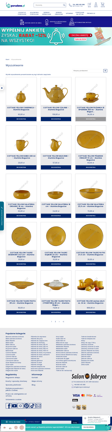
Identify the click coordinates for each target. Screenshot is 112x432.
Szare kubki (60, 369)
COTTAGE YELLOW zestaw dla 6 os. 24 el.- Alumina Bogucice (90, 302)
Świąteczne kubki (87, 361)
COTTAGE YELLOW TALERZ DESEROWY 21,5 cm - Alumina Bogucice (21, 255)
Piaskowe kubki (61, 357)
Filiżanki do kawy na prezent (41, 353)
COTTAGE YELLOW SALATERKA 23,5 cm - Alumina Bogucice (91, 205)
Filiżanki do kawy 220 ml (39, 347)
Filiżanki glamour (37, 361)
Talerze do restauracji (64, 371)
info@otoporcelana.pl (82, 387)
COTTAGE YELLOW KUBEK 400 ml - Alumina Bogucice (21, 157)
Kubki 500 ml (60, 341)
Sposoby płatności (13, 385)
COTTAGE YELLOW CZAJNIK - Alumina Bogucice (56, 108)
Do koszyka (21, 119)
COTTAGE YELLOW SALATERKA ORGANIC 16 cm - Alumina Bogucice (21, 206)
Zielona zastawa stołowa (90, 353)
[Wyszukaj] (64, 5)
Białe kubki (9, 343)
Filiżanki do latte (37, 357)
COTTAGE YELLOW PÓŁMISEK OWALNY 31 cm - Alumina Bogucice (90, 158)
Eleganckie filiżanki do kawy (15, 369)
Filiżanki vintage (36, 365)
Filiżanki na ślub (36, 363)
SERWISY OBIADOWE (59, 13)
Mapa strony (37, 381)
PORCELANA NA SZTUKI (80, 13)
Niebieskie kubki (61, 349)
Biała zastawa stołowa (14, 339)
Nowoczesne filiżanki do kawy (66, 355)
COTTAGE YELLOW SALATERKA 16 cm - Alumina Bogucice (56, 205)
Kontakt (35, 377)
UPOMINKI (69, 13)
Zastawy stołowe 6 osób (90, 349)
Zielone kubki (86, 357)
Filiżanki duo (35, 359)
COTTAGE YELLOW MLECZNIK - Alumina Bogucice (56, 157)
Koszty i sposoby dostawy (16, 381)
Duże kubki (9, 365)
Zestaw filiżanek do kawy (90, 351)
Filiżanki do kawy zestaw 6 (40, 355)
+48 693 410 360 (79, 385)
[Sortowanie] (105, 70)
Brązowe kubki (11, 347)
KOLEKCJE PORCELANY (22, 13)
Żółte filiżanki (85, 363)
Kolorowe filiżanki (37, 371)
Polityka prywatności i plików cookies (14, 389)
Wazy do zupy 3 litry (88, 343)
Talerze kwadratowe (88, 337)
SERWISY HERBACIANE (46, 13)
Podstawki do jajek (62, 359)
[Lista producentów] (87, 70)
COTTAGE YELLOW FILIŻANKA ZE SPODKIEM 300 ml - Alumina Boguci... (90, 109)
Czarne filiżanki (11, 353)
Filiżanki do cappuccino (39, 341)
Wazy (83, 341)
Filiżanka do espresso (38, 337)
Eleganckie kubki (12, 371)
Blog (33, 385)
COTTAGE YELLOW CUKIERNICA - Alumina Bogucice (21, 108)
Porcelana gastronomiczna (66, 361)
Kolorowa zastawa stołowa (40, 369)
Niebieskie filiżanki (62, 347)
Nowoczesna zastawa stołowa (67, 353)
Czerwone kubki (11, 359)
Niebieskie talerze (62, 351)
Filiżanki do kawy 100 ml (39, 345)
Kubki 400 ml (60, 339)
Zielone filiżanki (86, 355)
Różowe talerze (61, 367)
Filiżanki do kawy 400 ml (39, 351)
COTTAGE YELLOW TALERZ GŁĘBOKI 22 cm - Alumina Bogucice (56, 255)
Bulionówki (9, 351)
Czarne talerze (11, 357)
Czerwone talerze (12, 361)
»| (63, 322)
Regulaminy (11, 374)
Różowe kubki (61, 365)
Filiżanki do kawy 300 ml (39, 349)
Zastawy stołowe (87, 345)
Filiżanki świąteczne (38, 367)
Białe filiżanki (10, 341)
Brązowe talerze (12, 349)
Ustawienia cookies (14, 399)
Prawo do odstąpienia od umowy (16, 395)
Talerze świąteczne (88, 339)
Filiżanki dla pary (37, 339)
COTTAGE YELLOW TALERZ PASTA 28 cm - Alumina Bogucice (21, 302)
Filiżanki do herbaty (38, 343)
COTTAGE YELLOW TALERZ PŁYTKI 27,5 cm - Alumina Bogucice (90, 254)
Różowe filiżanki (61, 363)
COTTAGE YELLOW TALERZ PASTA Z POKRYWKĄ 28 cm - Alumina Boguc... (56, 303)
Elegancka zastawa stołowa (16, 367)
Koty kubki (60, 337)
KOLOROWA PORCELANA (34, 13)
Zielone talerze (86, 359)
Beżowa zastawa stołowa (15, 337)
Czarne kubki (10, 355)
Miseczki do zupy (62, 343)
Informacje (37, 374)
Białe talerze (10, 345)
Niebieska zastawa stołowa (66, 345)
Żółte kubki (85, 365)
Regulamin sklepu (13, 377)
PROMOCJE (91, 13)
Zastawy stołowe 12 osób (90, 347)
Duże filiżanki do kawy (13, 363)
